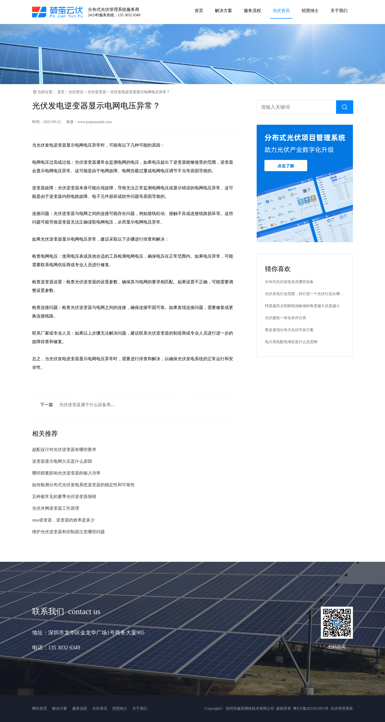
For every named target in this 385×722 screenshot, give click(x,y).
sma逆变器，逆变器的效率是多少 (63, 520)
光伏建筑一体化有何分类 (285, 318)
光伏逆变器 (96, 92)
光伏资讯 (75, 92)
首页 (61, 92)
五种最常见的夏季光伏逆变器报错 (64, 496)
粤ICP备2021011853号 (311, 709)
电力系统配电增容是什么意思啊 (291, 342)
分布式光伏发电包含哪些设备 (289, 282)
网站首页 (39, 709)
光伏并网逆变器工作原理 (55, 508)
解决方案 (59, 709)
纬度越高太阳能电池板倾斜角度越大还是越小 (302, 306)
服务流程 (79, 709)
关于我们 (139, 709)
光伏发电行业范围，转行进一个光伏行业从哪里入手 (305, 294)
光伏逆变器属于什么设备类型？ (89, 404)
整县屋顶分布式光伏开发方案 (289, 330)
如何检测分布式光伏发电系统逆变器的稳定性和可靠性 (83, 484)
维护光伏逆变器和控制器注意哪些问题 (68, 531)
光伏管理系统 (341, 709)
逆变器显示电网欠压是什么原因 (62, 461)
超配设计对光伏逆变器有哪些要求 (64, 449)
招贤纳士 (119, 709)
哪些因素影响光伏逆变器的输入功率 (66, 473)
